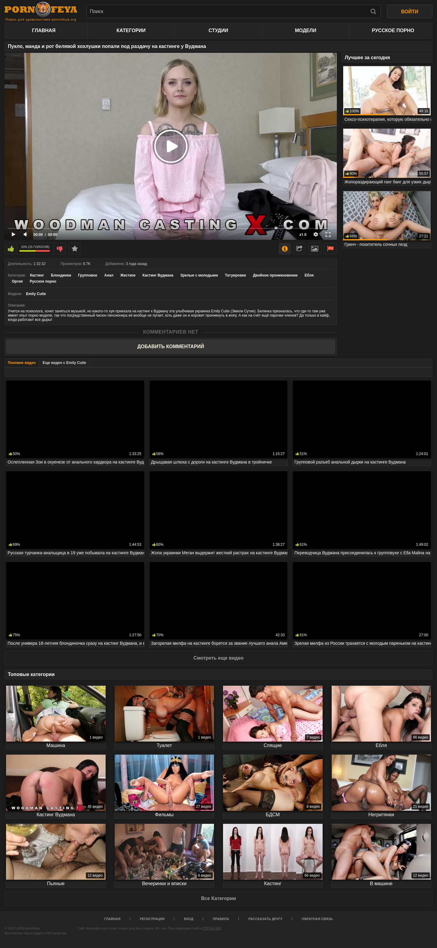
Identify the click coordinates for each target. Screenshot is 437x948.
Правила (221, 919)
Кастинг (37, 275)
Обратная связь (317, 919)
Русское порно (393, 30)
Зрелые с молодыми (199, 275)
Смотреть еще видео (218, 658)
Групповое (87, 275)
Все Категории (218, 898)
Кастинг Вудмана (158, 275)
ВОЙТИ (409, 11)
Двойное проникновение (275, 275)
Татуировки (235, 275)
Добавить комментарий (170, 346)
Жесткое (128, 275)
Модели (305, 30)
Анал (108, 275)
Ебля (309, 275)
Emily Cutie (36, 294)
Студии (218, 30)
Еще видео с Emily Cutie (64, 363)
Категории (131, 30)
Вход (188, 919)
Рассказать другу (266, 919)
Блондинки (61, 275)
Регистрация (152, 919)
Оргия (17, 281)
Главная (44, 30)
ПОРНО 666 (211, 928)
